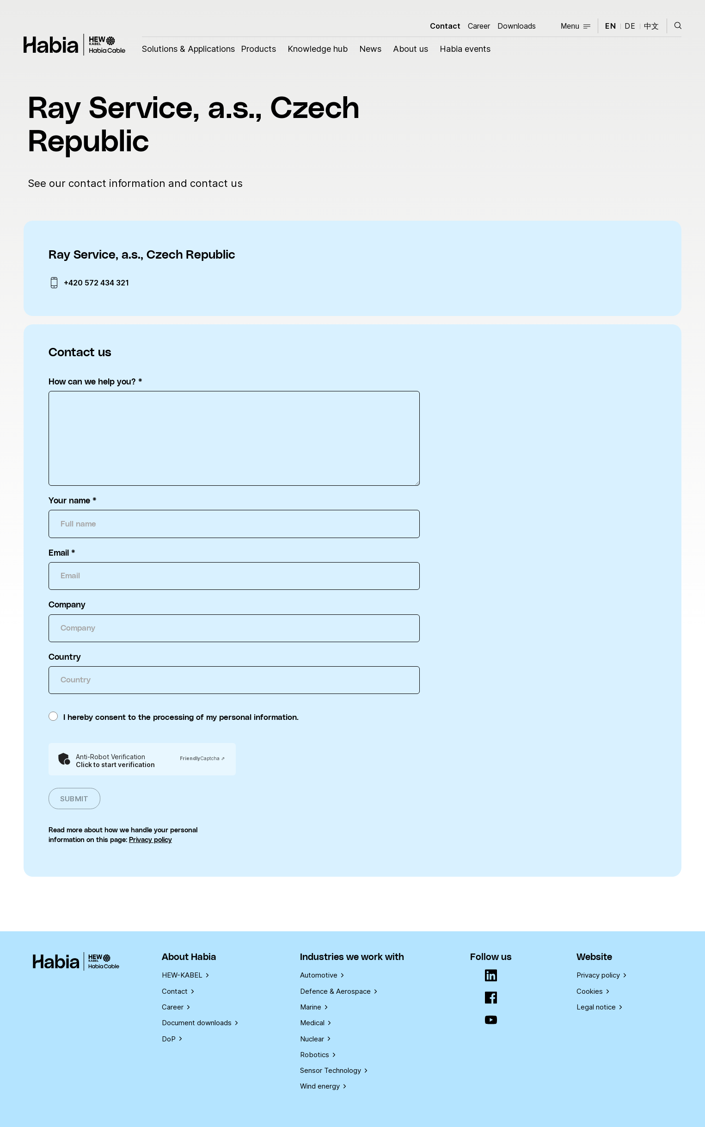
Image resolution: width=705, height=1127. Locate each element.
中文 (652, 26)
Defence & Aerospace (338, 991)
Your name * (73, 501)
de (630, 26)
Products (258, 49)
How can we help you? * (95, 382)
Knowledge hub (318, 49)
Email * (62, 553)
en (610, 26)
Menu (575, 26)
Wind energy (323, 1086)
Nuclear (315, 1038)
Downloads (516, 26)
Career (479, 26)
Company (67, 605)
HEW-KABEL (185, 975)
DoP (172, 1038)
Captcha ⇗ (202, 758)
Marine (313, 1007)
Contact (445, 26)
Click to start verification (115, 764)
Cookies (592, 991)
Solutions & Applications (188, 49)
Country (65, 657)
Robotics (317, 1054)
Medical (315, 1022)
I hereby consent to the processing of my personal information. (181, 717)
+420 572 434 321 (96, 282)
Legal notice (599, 1007)
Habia (75, 45)
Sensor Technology (333, 1070)
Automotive (321, 975)
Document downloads (200, 1022)
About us (410, 49)
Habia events (465, 49)
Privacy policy (150, 839)
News (370, 49)
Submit (74, 798)
